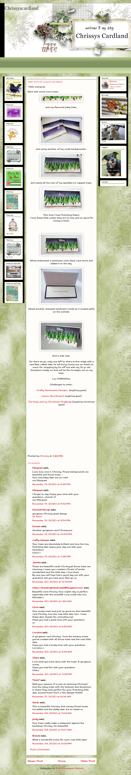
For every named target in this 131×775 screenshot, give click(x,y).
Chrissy (114, 81)
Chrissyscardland (21, 8)
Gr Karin (37, 516)
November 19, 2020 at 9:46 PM (51, 503)
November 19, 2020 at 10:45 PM (52, 534)
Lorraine (37, 632)
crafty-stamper (40, 540)
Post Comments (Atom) (69, 768)
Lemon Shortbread (52, 396)
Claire (36, 657)
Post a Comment (39, 749)
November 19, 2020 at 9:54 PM (51, 520)
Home (62, 760)
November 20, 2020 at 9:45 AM (52, 651)
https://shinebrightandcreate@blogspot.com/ (57, 587)
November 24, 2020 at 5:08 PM (52, 743)
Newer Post (35, 760)
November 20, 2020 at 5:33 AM (52, 626)
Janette (36, 562)
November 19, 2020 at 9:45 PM (51, 484)
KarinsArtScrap (41, 509)
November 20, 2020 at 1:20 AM (52, 601)
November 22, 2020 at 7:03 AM (52, 713)
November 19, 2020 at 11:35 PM (51, 556)
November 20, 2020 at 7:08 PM (52, 674)
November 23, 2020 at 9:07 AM (52, 729)
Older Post (88, 760)
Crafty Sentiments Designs (52, 390)
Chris (35, 607)
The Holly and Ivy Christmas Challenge (50, 401)
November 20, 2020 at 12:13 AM (52, 581)
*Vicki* (36, 680)
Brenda (36, 735)
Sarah (35, 702)
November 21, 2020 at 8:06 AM (51, 696)
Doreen (36, 526)
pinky (35, 719)
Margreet (37, 468)
